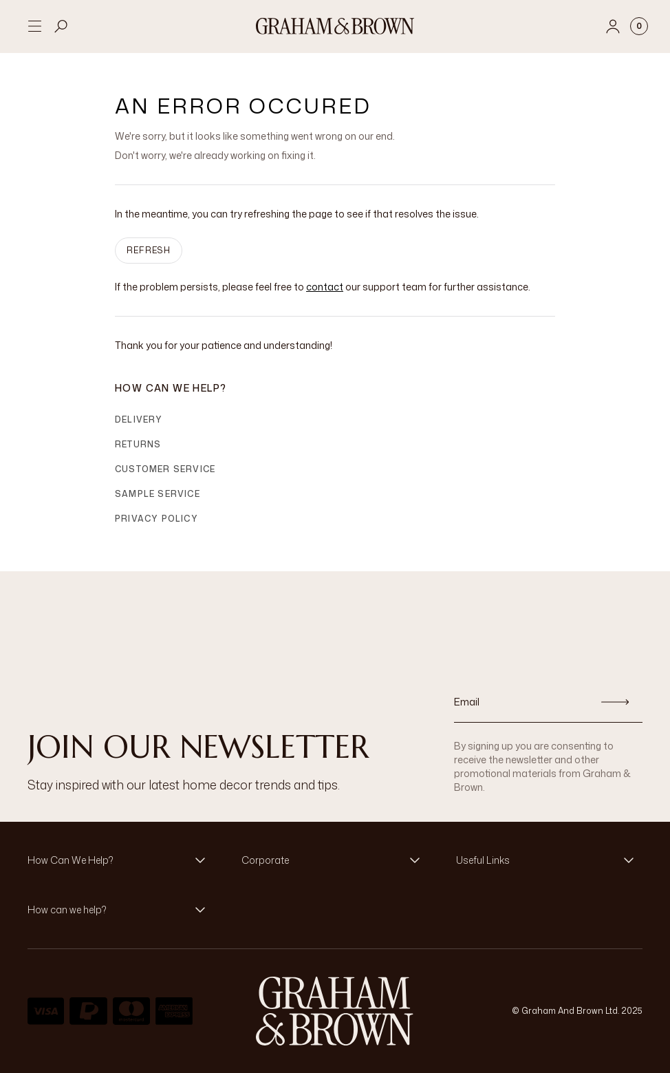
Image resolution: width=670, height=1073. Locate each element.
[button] (121, 860)
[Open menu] (34, 26)
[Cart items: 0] (639, 26)
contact (324, 286)
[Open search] (61, 26)
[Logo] (335, 26)
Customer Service (165, 469)
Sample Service (157, 494)
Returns (138, 444)
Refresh (149, 250)
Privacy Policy (156, 518)
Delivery (139, 419)
